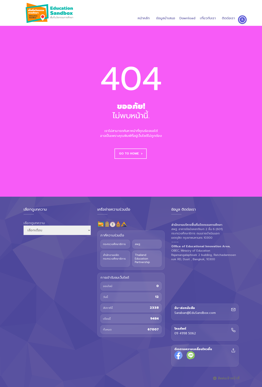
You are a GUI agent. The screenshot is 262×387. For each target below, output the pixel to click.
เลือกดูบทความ (34, 223)
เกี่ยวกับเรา (208, 13)
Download (187, 13)
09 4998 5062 (185, 333)
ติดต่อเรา (228, 13)
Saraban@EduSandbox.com (195, 313)
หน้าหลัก (144, 13)
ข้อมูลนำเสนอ (165, 13)
